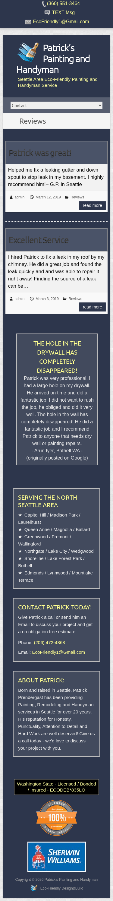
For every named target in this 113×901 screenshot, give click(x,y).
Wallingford (29, 543)
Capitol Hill (35, 514)
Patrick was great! (40, 152)
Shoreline (34, 558)
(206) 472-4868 (49, 642)
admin (20, 197)
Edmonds (34, 572)
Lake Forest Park (64, 558)
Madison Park (64, 514)
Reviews (77, 197)
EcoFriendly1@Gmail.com (58, 652)
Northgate (34, 551)
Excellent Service (39, 240)
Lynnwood (57, 572)
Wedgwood (82, 551)
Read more (92, 205)
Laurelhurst (29, 522)
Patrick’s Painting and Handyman (53, 58)
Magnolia (62, 529)
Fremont (60, 536)
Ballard (83, 529)
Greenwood (36, 536)
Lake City (57, 551)
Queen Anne (37, 529)
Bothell (25, 565)
